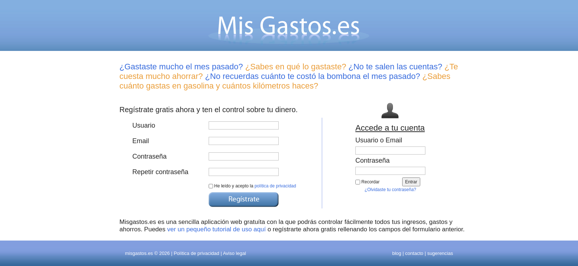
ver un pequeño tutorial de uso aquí (216, 229)
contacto (414, 253)
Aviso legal (234, 253)
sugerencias (440, 253)
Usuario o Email (378, 140)
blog (396, 253)
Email (140, 141)
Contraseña (149, 156)
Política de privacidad (196, 253)
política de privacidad (275, 186)
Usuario (143, 125)
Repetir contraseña (160, 172)
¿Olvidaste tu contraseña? (390, 189)
